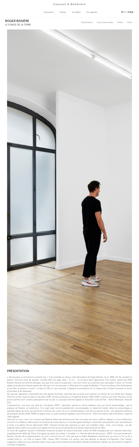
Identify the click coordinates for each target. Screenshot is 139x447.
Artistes (63, 12)
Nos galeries (91, 12)
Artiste (120, 22)
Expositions (49, 12)
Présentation (87, 22)
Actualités (76, 12)
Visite (129, 22)
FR (122, 12)
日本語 (130, 12)
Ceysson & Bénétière (69, 4)
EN (125, 12)
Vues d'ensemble (105, 22)
